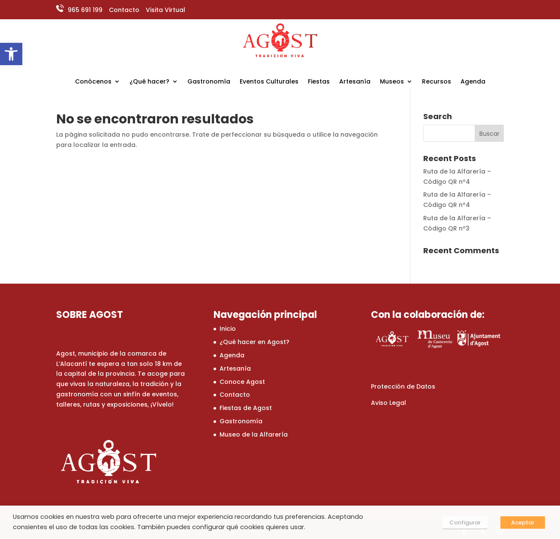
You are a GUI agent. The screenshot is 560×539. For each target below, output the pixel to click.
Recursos (436, 82)
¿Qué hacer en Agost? (254, 342)
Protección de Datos (403, 386)
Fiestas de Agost (246, 408)
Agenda (473, 82)
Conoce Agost (242, 381)
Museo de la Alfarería (254, 434)
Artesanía (354, 82)
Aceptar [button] (522, 522)
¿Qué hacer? (149, 82)
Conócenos (93, 82)
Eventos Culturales (269, 82)
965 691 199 (84, 10)
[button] (11, 54)
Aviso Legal (388, 402)
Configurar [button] (465, 522)
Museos (392, 82)
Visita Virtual (165, 10)
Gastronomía (208, 82)
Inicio (228, 328)
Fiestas (319, 82)
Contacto (124, 10)
